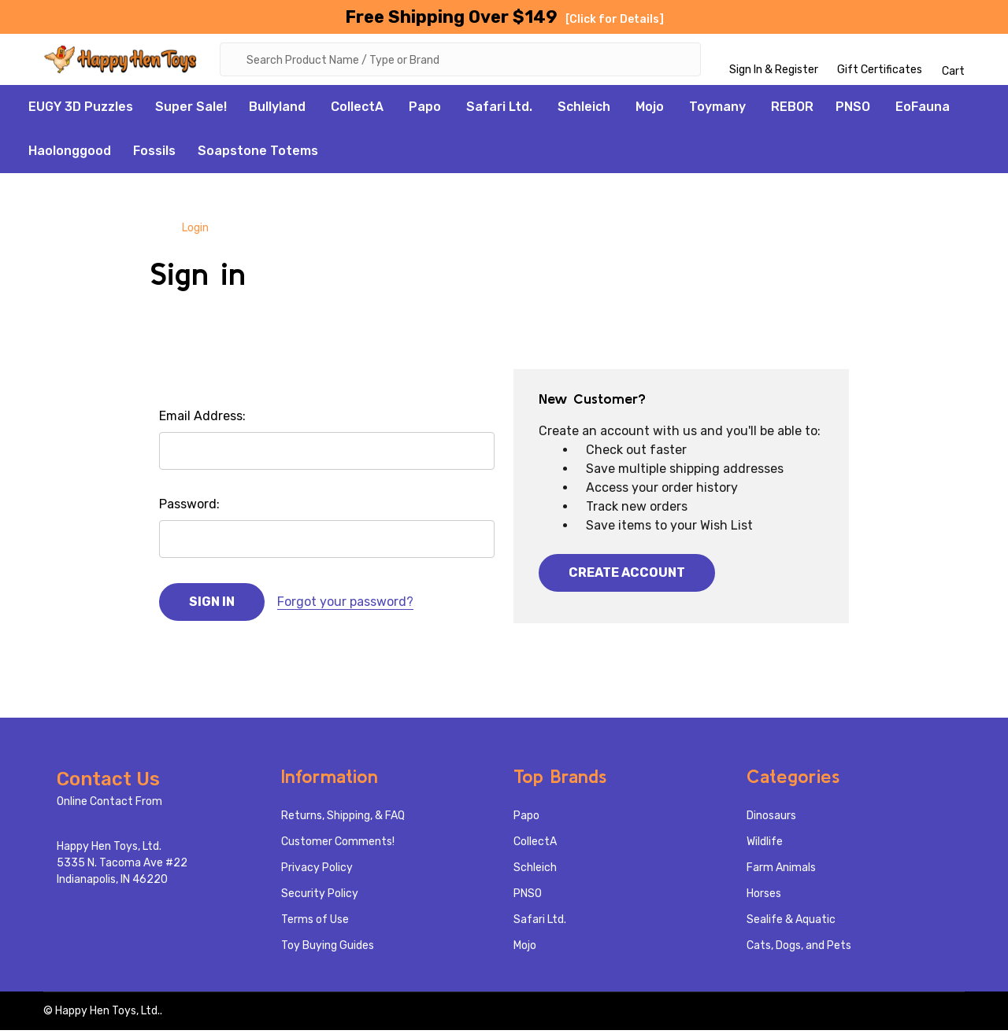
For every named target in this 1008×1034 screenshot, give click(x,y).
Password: (189, 507)
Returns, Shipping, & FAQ (343, 819)
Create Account (627, 576)
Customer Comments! (338, 845)
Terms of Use (315, 923)
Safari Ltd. (499, 110)
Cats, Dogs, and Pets (799, 949)
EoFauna (922, 110)
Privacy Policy (317, 871)
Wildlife (765, 845)
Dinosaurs (771, 819)
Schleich (584, 110)
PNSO (853, 110)
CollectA (357, 110)
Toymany (717, 110)
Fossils (154, 154)
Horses (764, 897)
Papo (425, 110)
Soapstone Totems (258, 154)
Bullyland (277, 110)
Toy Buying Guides (327, 949)
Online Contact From (109, 805)
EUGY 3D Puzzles (80, 110)
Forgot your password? (345, 605)
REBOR (792, 110)
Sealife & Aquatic (791, 923)
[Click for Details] (614, 19)
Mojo (650, 110)
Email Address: (202, 419)
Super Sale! (191, 110)
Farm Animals (781, 871)
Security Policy (319, 897)
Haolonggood (69, 154)
